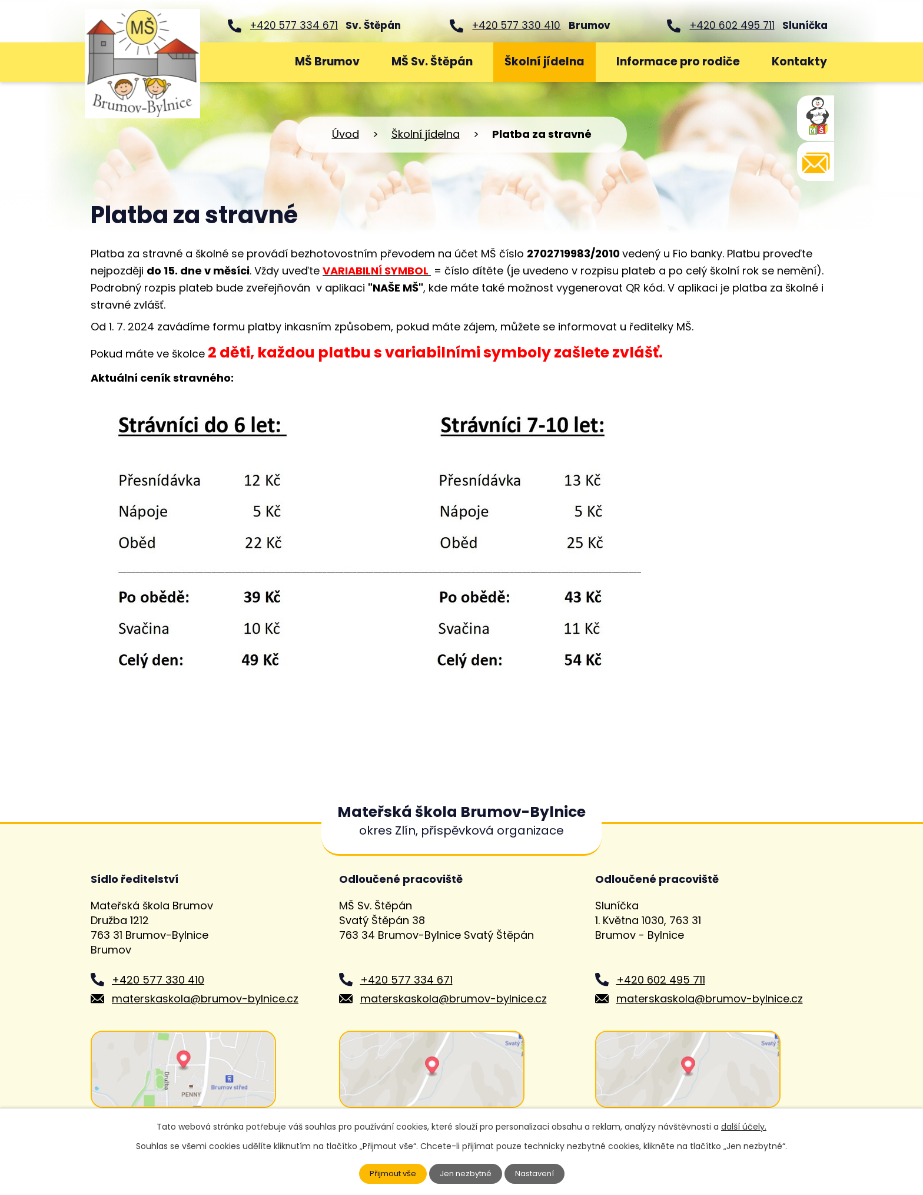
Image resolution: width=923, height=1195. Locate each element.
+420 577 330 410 (516, 25)
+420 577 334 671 (294, 25)
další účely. (743, 1126)
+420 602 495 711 (732, 25)
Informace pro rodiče (678, 61)
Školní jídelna (544, 61)
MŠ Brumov (327, 61)
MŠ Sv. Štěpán (432, 61)
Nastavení (538, 1173)
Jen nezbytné (466, 1173)
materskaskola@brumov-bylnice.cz (205, 998)
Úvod (247, 62)
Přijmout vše (389, 1173)
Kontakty (799, 61)
